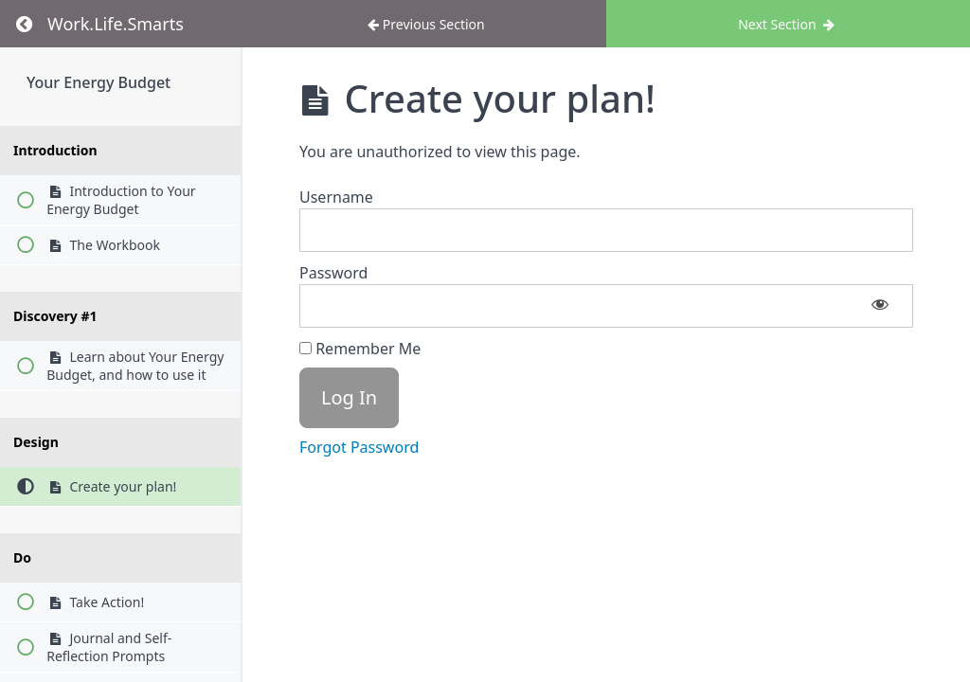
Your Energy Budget (99, 82)
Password (333, 272)
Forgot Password (359, 447)
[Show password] (880, 306)
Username (336, 197)
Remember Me (360, 348)
